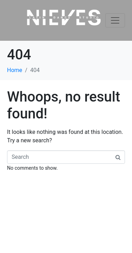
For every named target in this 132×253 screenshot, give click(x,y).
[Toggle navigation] (115, 20)
